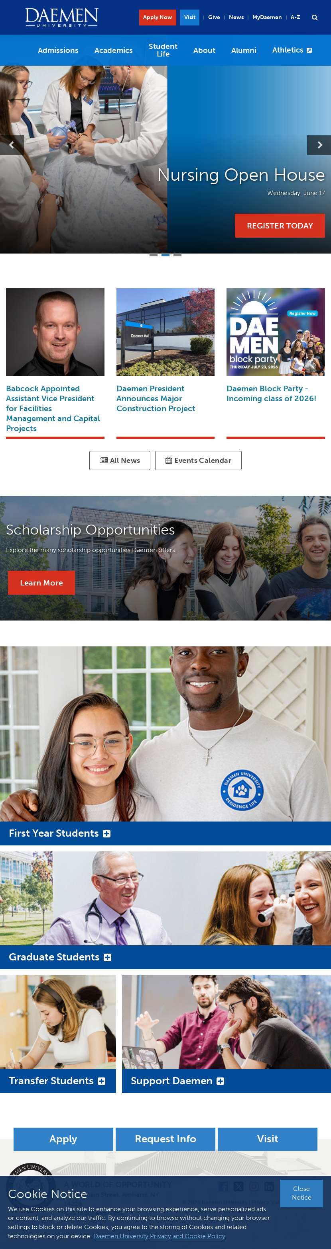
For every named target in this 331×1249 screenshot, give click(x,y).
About (204, 50)
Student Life (163, 50)
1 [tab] (154, 254)
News (236, 17)
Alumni (243, 50)
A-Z (295, 17)
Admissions (58, 50)
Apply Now (157, 17)
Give (214, 17)
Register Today (280, 225)
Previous (12, 145)
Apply (63, 1139)
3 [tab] (177, 254)
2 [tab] (165, 254)
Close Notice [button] (301, 1193)
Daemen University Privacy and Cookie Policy (159, 1236)
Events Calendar (198, 460)
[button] (315, 17)
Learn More (41, 582)
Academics (114, 50)
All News (120, 460)
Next (319, 145)
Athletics (287, 50)
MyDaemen (267, 17)
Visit (189, 17)
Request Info (165, 1139)
